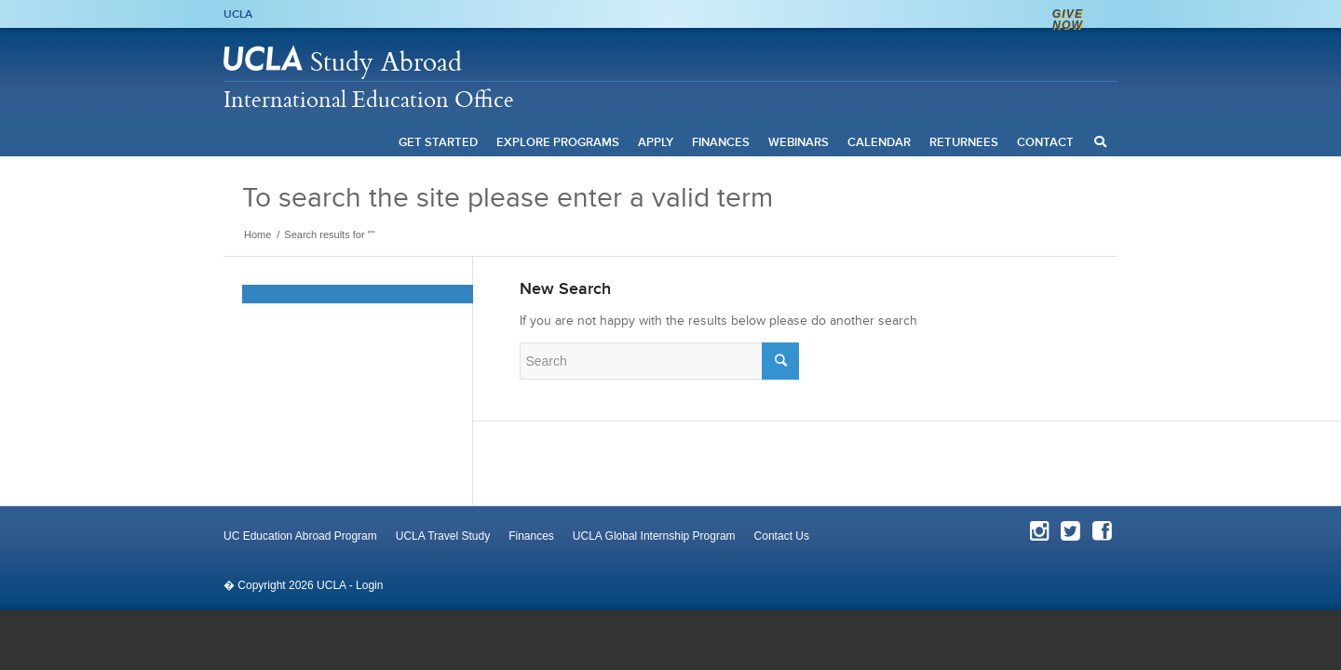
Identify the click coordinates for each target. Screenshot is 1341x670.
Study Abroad (386, 61)
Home (257, 234)
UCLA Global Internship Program (654, 536)
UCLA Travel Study (443, 536)
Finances (531, 536)
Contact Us (781, 536)
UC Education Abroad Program (300, 536)
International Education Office (369, 98)
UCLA (238, 13)
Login (369, 585)
